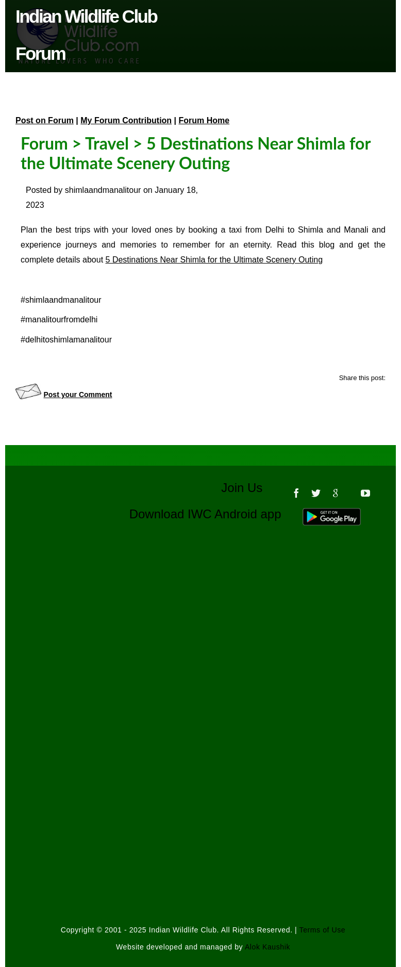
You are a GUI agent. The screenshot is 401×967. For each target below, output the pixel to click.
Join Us (248, 488)
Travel (107, 143)
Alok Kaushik (267, 947)
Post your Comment (77, 394)
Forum (44, 143)
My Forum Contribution (126, 120)
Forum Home (204, 120)
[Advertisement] (203, 646)
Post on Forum (44, 120)
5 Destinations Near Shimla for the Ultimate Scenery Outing (214, 259)
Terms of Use (322, 930)
